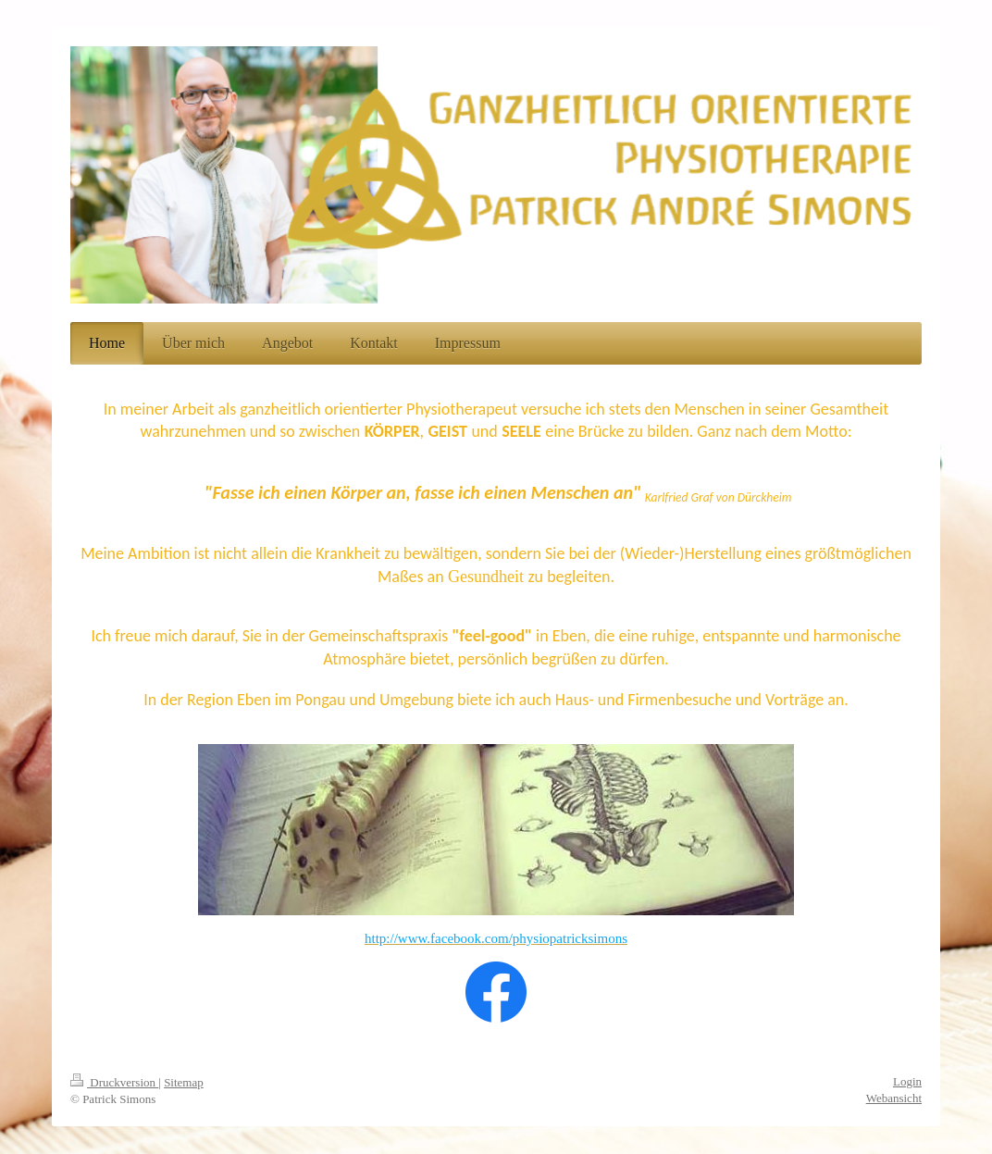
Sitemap (184, 1082)
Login (907, 1081)
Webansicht (894, 1098)
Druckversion (114, 1082)
